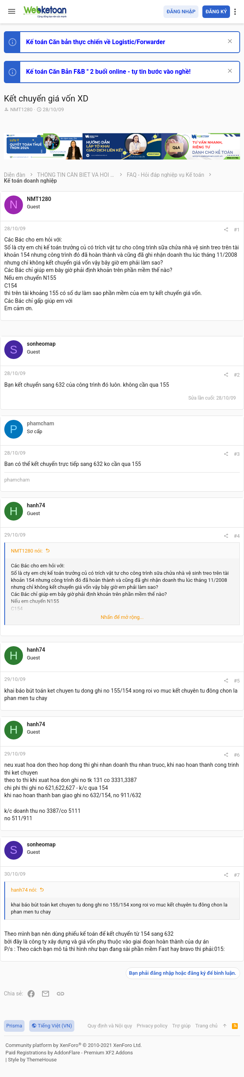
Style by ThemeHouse (32, 1060)
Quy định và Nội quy (110, 1026)
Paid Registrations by (69, 1053)
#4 (237, 536)
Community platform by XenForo (73, 1045)
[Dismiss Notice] (229, 42)
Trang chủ (206, 1026)
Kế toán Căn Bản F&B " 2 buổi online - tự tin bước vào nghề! (108, 71)
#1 (237, 230)
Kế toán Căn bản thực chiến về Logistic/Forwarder (95, 42)
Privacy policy (152, 1026)
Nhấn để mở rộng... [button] (122, 617)
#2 (237, 375)
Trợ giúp (181, 1026)
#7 (237, 875)
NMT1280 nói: (27, 551)
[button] (11, 11)
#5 (237, 681)
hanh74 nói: (24, 890)
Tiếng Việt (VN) (52, 1026)
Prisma (14, 1026)
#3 (237, 454)
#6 (237, 755)
